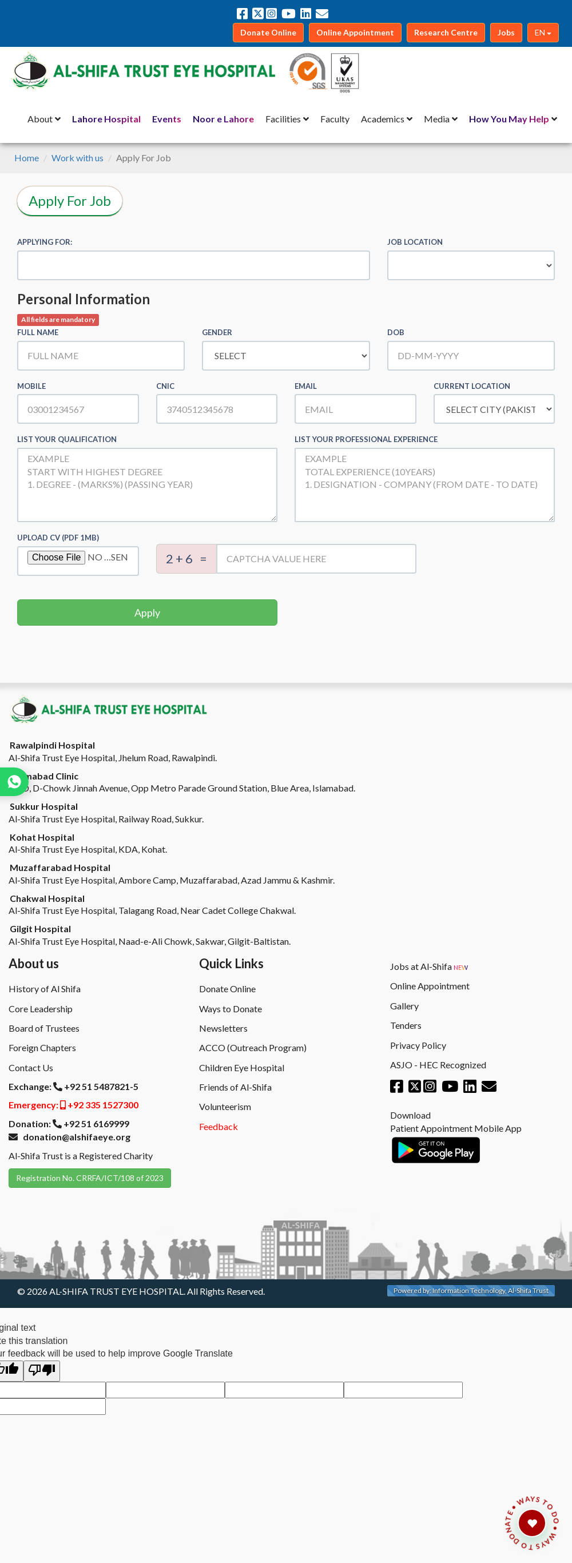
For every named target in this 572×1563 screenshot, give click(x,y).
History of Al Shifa (45, 988)
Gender (217, 332)
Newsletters (223, 1028)
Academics (382, 118)
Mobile (31, 386)
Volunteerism (225, 1106)
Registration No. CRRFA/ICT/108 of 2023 (90, 1178)
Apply (147, 612)
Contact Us (31, 1067)
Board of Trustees (44, 1028)
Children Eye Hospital (241, 1067)
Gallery (404, 1005)
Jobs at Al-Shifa (429, 966)
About (40, 118)
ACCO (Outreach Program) (253, 1047)
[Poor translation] (41, 1371)
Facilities (283, 118)
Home (26, 157)
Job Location (415, 241)
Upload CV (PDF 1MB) (58, 537)
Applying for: (44, 241)
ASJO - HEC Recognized (438, 1064)
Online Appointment (430, 985)
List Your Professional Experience (366, 439)
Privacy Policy (418, 1045)
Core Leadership (41, 1008)
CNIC (165, 386)
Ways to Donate (230, 1008)
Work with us (77, 157)
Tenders (406, 1025)
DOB (395, 332)
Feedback (218, 1126)
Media (437, 118)
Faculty (334, 118)
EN (543, 32)
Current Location (472, 386)
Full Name (37, 332)
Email (306, 386)
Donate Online (227, 988)
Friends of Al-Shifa (235, 1086)
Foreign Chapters (42, 1047)
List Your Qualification (67, 439)
